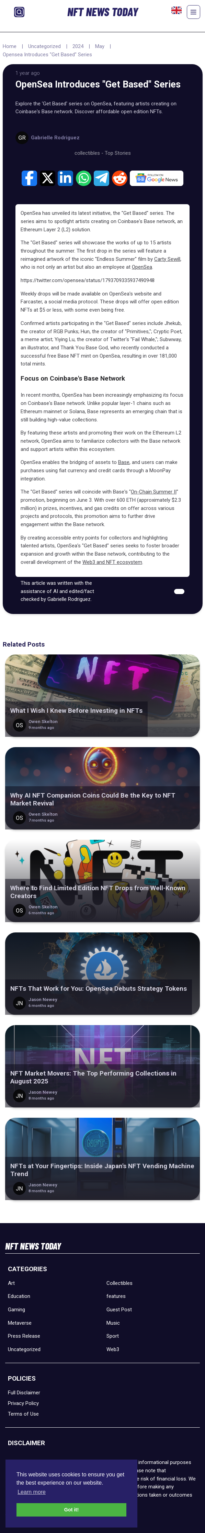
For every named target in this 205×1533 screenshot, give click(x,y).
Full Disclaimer (24, 1393)
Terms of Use (23, 1414)
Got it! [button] (71, 1509)
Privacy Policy (23, 1403)
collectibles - (90, 153)
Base (123, 462)
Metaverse (20, 1323)
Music (113, 1323)
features (116, 1296)
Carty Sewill (167, 259)
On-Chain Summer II (153, 492)
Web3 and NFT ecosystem (112, 562)
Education (19, 1296)
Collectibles (119, 1283)
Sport (112, 1336)
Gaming (16, 1309)
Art (11, 1283)
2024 (77, 46)
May (99, 46)
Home (9, 46)
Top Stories (118, 153)
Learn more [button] (32, 1492)
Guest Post (119, 1309)
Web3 (112, 1349)
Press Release (24, 1336)
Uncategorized (44, 46)
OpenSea (142, 267)
